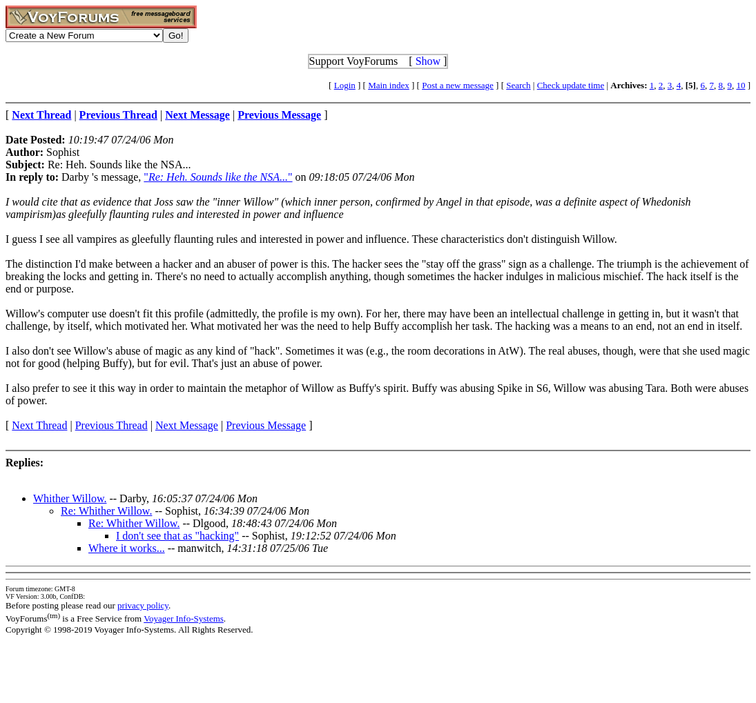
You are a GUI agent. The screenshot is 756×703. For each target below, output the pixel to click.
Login (345, 85)
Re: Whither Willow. (106, 511)
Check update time (570, 85)
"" (218, 177)
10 (740, 85)
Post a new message (458, 85)
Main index (388, 85)
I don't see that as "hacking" (177, 536)
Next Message (186, 425)
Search (518, 85)
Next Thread (39, 425)
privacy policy (142, 605)
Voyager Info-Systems (184, 618)
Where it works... (126, 548)
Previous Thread (111, 425)
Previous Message (266, 425)
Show (428, 61)
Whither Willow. (69, 498)
